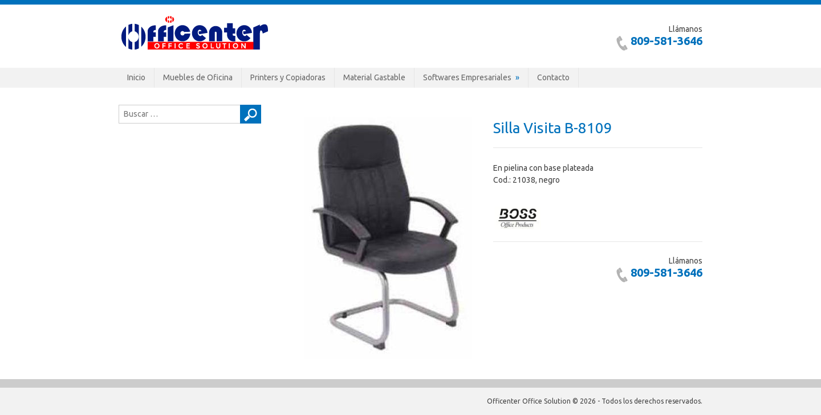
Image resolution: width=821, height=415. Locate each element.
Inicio (136, 77)
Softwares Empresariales (467, 77)
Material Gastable (374, 77)
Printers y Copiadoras (288, 77)
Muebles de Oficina (198, 77)
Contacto (553, 77)
